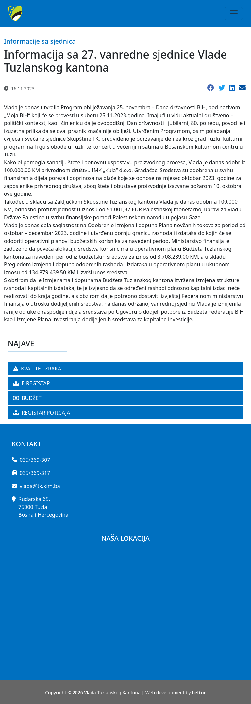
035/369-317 (35, 473)
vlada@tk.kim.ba (40, 486)
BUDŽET (27, 398)
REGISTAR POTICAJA (41, 412)
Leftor (199, 692)
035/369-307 (35, 459)
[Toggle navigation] (234, 13)
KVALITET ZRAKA (37, 368)
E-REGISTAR (31, 383)
